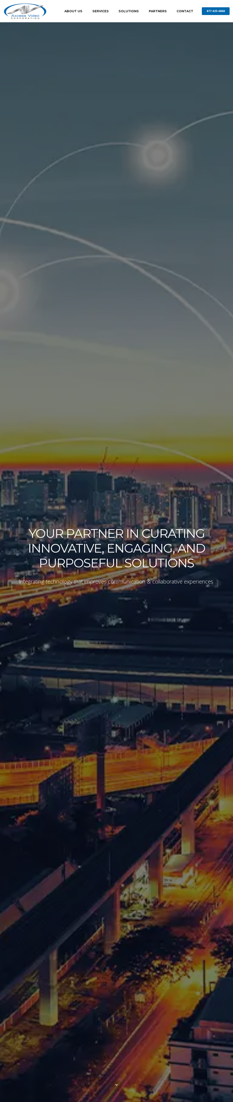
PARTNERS (158, 11)
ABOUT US (73, 11)
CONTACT (185, 11)
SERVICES (100, 11)
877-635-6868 (216, 11)
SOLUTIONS (129, 11)
